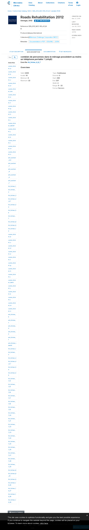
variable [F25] (55, 11)
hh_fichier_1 (12, 186)
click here (44, 523)
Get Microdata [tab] (65, 51)
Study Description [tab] (16, 51)
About (40, 3)
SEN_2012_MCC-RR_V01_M (41, 11)
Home (10, 11)
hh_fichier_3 (12, 195)
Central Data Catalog (20, 11)
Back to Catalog (16, 512)
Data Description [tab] (33, 52)
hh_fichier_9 (12, 225)
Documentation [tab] (49, 51)
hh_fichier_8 (12, 222)
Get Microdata (42, 21)
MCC (29, 11)
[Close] (87, 515)
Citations (61, 3)
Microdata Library (17, 4)
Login (78, 4)
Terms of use (70, 4)
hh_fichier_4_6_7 (34, 62)
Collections (50, 3)
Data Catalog (32, 4)
